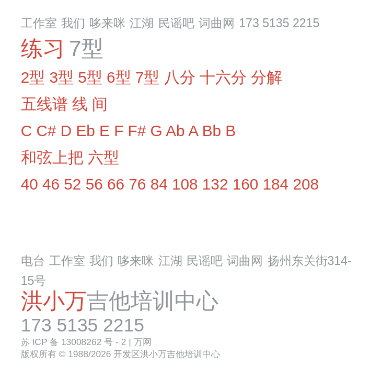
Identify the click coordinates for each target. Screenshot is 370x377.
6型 (119, 77)
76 (137, 184)
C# (46, 130)
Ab (175, 130)
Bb (211, 130)
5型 (90, 77)
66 (115, 184)
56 (94, 184)
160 (246, 184)
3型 (61, 77)
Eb (85, 130)
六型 (103, 157)
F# (137, 130)
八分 (179, 77)
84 (159, 184)
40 (29, 184)
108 (185, 184)
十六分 (223, 77)
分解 (266, 77)
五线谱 (44, 104)
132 (215, 184)
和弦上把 (52, 157)
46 (51, 184)
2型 (33, 77)
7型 (147, 77)
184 (276, 184)
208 (306, 184)
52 (72, 184)
